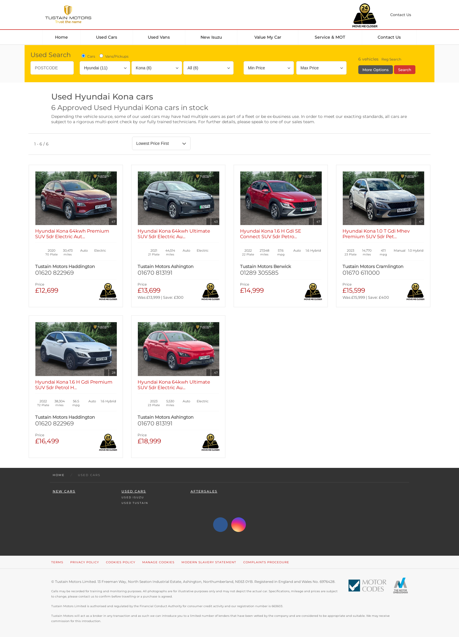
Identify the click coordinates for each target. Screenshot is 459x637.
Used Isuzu (132, 497)
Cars (88, 56)
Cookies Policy (120, 562)
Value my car (267, 37)
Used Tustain (134, 502)
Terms (57, 562)
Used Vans (159, 37)
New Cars (64, 491)
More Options (375, 69)
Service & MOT (330, 37)
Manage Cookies (158, 562)
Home (61, 37)
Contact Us (389, 37)
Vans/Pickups (113, 56)
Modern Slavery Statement (208, 562)
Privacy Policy (84, 562)
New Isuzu (211, 37)
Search (404, 69)
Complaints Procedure (266, 562)
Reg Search (391, 59)
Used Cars (106, 37)
